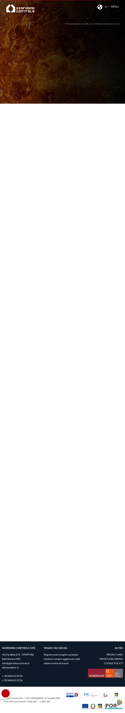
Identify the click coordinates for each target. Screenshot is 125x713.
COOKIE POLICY (113, 663)
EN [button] (102, 6)
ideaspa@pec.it (10, 667)
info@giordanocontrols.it (16, 663)
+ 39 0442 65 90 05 (12, 675)
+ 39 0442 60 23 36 (12, 680)
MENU (115, 6)
